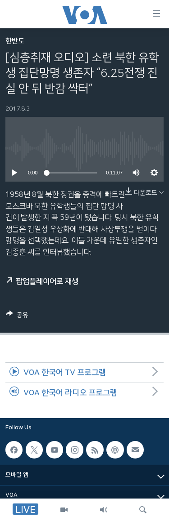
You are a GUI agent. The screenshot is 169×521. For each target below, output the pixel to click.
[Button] (17, 316)
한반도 (14, 41)
